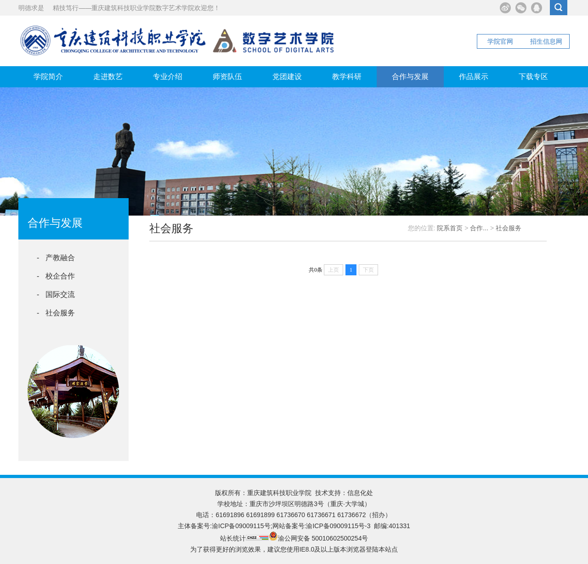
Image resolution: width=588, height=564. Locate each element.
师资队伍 (227, 76)
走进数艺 (108, 76)
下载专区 (533, 76)
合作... (479, 228)
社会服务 (508, 228)
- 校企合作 (56, 276)
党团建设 (287, 76)
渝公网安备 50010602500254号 (318, 538)
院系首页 (450, 228)
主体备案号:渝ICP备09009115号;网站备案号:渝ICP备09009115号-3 (274, 526)
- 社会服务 (56, 313)
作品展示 (473, 76)
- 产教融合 (56, 258)
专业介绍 (167, 76)
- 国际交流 (56, 294)
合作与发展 (410, 76)
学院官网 (500, 41)
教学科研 (347, 76)
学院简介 (48, 76)
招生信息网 (546, 41)
